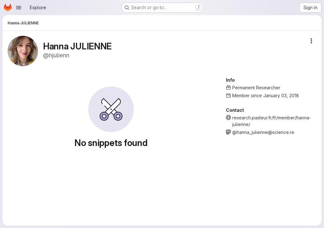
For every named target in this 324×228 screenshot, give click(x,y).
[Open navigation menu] (19, 8)
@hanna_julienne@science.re (263, 132)
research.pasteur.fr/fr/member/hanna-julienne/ (271, 121)
